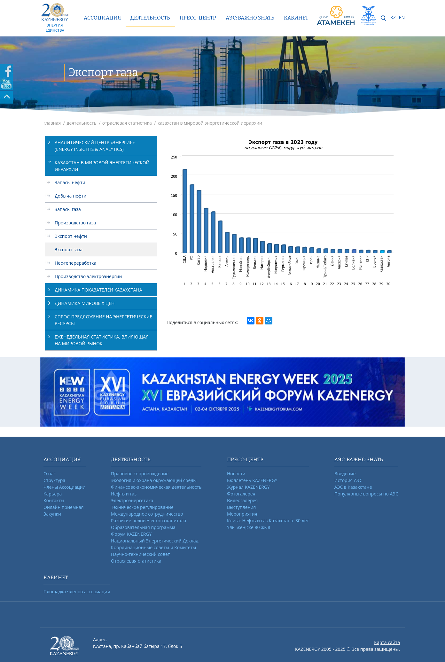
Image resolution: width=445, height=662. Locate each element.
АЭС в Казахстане (353, 487)
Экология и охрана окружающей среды (154, 480)
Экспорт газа (68, 249)
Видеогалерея (242, 500)
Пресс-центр (198, 18)
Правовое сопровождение (139, 474)
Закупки (52, 514)
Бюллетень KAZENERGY (252, 480)
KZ (393, 17)
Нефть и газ (124, 494)
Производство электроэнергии (88, 276)
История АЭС (348, 480)
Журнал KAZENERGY (248, 487)
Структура (54, 480)
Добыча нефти (70, 196)
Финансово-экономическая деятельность (156, 487)
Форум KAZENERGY (131, 534)
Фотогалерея (241, 494)
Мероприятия (242, 514)
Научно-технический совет (140, 554)
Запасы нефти (70, 182)
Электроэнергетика (132, 500)
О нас (49, 474)
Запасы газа (68, 209)
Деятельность (150, 18)
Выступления (241, 507)
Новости (236, 474)
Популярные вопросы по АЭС (366, 494)
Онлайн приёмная (63, 507)
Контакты (53, 500)
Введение (344, 474)
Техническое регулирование (142, 507)
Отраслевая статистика (136, 561)
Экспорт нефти (71, 236)
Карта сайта (387, 642)
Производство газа (75, 223)
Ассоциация (102, 18)
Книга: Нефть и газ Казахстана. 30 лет (268, 521)
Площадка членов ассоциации (76, 591)
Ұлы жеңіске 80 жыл (248, 527)
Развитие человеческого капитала (148, 521)
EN (402, 17)
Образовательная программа (143, 527)
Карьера (52, 494)
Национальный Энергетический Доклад (155, 541)
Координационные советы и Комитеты (153, 547)
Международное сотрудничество (147, 514)
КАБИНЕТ (296, 18)
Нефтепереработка (75, 263)
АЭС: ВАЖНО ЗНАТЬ (250, 18)
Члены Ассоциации (64, 487)
